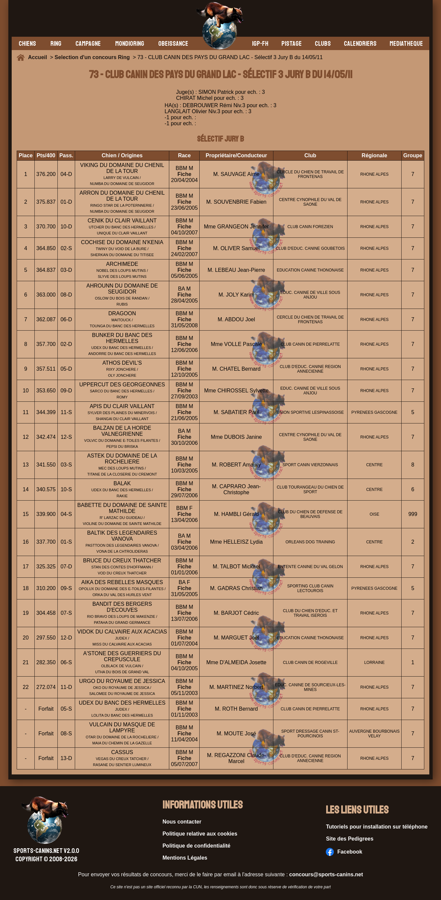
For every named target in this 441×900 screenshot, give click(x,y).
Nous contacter (182, 822)
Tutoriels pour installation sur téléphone (377, 827)
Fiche (184, 174)
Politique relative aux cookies (200, 834)
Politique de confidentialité (197, 846)
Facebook (344, 852)
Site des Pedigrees (349, 839)
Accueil (39, 57)
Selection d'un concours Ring (92, 57)
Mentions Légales (185, 858)
